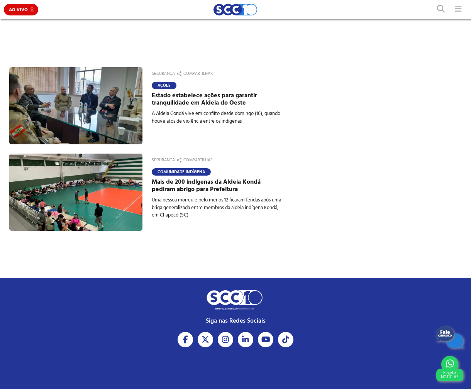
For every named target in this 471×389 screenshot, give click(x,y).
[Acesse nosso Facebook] (185, 339)
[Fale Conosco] (449, 337)
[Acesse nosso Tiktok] (285, 339)
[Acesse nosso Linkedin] (245, 339)
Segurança (163, 73)
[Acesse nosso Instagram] (225, 339)
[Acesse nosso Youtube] (265, 339)
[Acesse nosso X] (205, 339)
